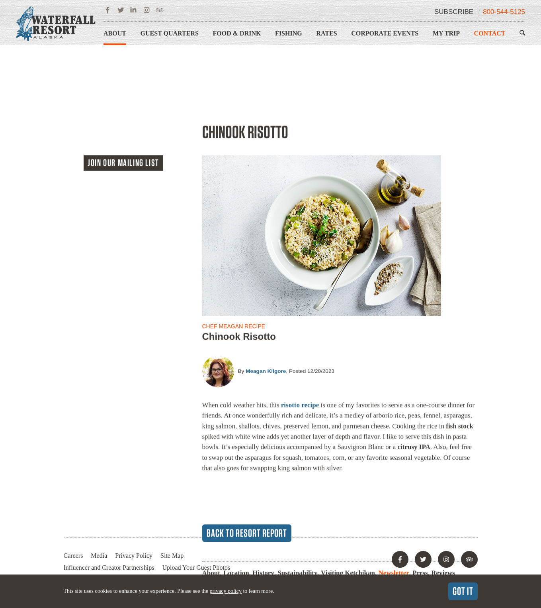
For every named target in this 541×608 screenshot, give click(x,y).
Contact (490, 33)
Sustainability (297, 496)
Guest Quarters (170, 33)
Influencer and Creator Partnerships (109, 567)
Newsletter (393, 496)
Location (236, 496)
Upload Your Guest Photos (196, 567)
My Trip (446, 33)
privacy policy (225, 591)
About (115, 33)
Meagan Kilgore (266, 294)
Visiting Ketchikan (348, 496)
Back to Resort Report (247, 456)
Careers (73, 555)
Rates (326, 33)
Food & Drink (237, 33)
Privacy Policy (133, 555)
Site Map (172, 555)
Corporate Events (384, 33)
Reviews (443, 496)
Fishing (288, 33)
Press (420, 496)
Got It (463, 590)
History (263, 496)
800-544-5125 (504, 12)
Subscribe (453, 12)
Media (99, 555)
